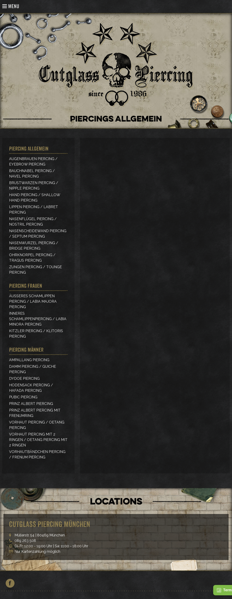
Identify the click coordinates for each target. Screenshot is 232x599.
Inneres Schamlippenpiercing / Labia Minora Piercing (37, 318)
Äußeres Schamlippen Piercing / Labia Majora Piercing (33, 301)
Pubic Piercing (23, 397)
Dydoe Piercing (24, 378)
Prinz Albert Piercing (31, 404)
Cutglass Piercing (226, 6)
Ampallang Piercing (29, 360)
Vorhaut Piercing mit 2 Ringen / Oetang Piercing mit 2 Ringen (38, 439)
